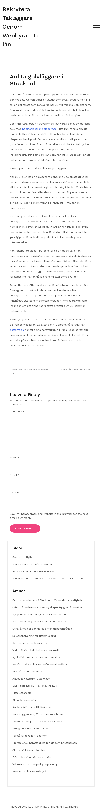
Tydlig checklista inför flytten (30, 728)
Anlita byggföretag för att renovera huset (38, 714)
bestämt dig (17, 329)
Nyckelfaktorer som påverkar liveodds (36, 657)
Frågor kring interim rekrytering (32, 757)
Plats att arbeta (22, 692)
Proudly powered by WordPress (29, 807)
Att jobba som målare (26, 700)
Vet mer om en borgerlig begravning (34, 764)
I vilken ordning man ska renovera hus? (37, 721)
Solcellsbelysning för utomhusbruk (34, 635)
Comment (17, 411)
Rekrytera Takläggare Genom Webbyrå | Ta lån (20, 27)
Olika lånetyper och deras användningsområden (42, 628)
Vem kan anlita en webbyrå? (30, 771)
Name (15, 457)
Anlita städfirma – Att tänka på (31, 707)
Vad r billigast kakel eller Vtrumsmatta (36, 650)
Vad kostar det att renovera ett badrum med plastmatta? (47, 578)
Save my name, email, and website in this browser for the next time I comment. (49, 515)
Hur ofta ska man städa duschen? (33, 564)
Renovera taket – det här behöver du (35, 571)
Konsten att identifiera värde (30, 642)
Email (14, 475)
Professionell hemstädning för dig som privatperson (44, 742)
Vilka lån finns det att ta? (76, 369)
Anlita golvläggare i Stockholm (31, 678)
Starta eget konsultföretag (28, 749)
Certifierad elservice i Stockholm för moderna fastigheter (48, 600)
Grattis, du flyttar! (23, 557)
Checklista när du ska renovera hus (35, 685)
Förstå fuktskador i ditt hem (29, 735)
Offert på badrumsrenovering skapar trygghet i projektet (47, 607)
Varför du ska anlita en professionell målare (39, 664)
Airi (62, 807)
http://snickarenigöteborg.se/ (40, 128)
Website (15, 492)
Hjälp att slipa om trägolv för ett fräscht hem (40, 614)
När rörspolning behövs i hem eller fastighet (39, 621)
